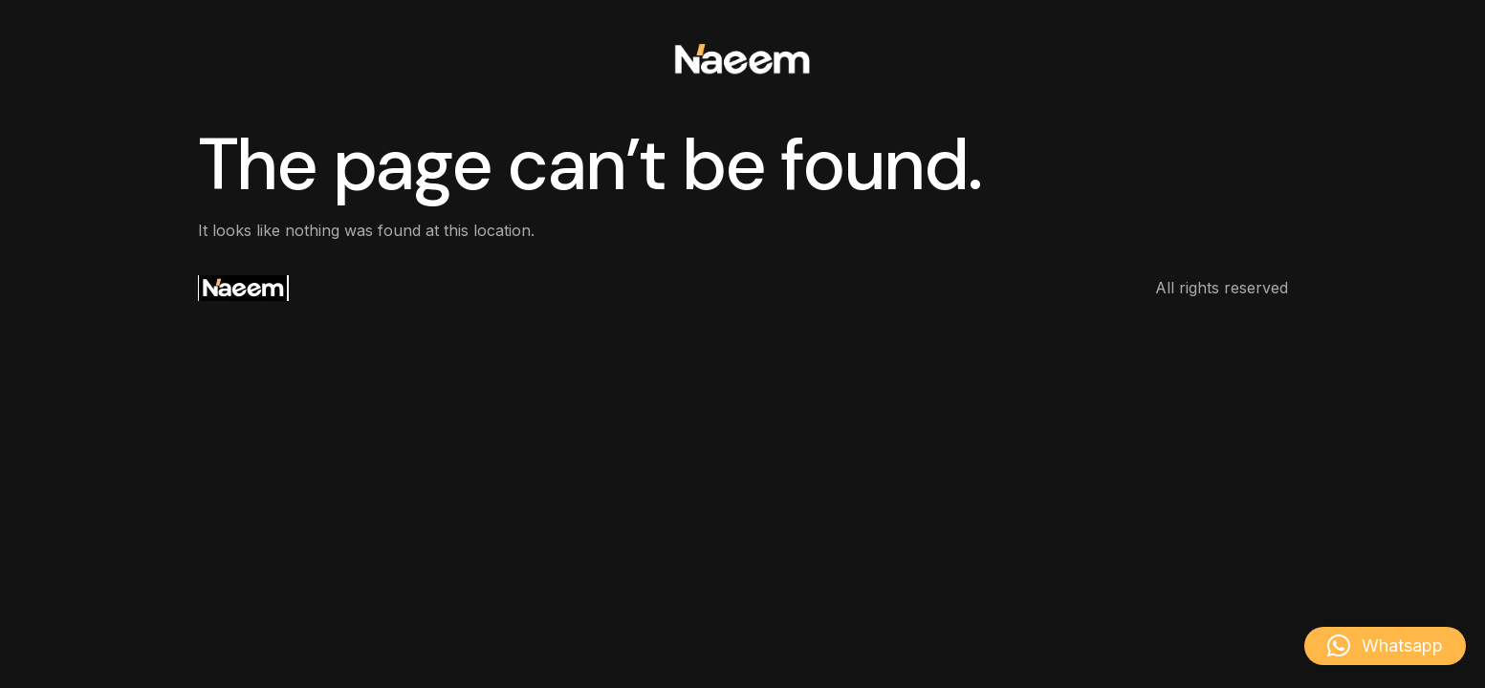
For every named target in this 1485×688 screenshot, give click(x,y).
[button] (1385, 646)
